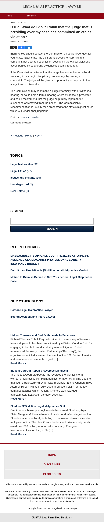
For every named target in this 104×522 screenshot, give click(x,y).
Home (9, 16)
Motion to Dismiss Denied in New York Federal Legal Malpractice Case (51, 279)
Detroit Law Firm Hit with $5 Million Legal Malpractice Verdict (49, 270)
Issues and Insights (30, 117)
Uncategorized (21, 184)
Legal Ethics (21, 171)
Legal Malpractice (24, 164)
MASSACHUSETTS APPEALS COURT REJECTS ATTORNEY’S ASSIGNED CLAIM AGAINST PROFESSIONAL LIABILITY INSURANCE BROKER (49, 259)
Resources (31, 16)
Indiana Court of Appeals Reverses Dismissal (39, 370)
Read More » (18, 363)
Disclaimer (52, 464)
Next (38, 135)
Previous (16, 135)
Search (52, 228)
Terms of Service (84, 484)
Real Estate (19, 191)
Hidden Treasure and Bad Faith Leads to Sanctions (42, 335)
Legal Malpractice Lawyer (52, 6)
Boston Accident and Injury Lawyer (32, 316)
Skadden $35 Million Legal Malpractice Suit (37, 406)
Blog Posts (52, 474)
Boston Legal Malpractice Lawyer (31, 310)
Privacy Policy (64, 484)
